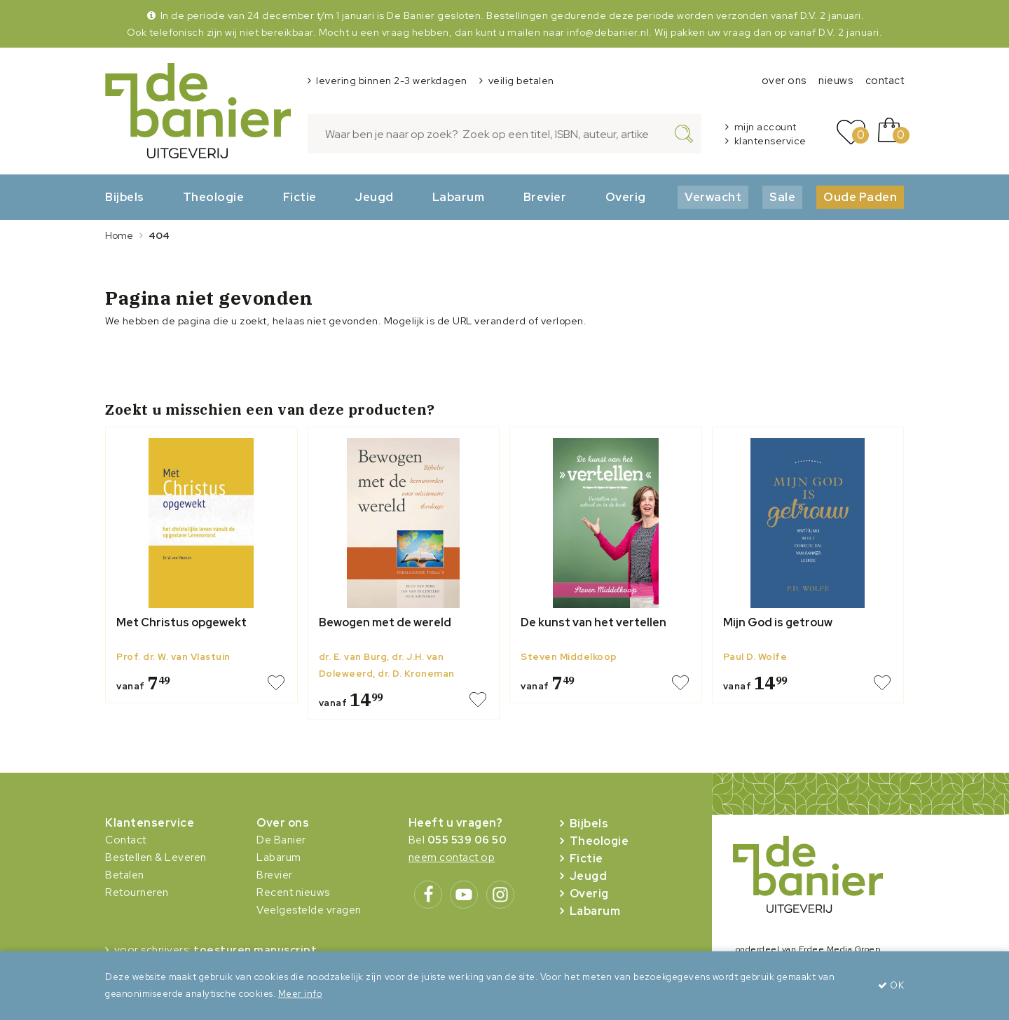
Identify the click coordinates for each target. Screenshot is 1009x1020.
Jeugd (374, 197)
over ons (784, 81)
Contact (125, 840)
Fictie (300, 197)
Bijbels (124, 197)
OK (891, 985)
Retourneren (137, 892)
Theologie (214, 197)
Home (119, 235)
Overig (625, 197)
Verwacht (713, 197)
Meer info (300, 994)
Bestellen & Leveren (156, 857)
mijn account (765, 126)
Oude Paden (860, 197)
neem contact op (452, 857)
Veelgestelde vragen (309, 910)
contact (885, 81)
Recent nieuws (293, 892)
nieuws (835, 81)
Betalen (124, 875)
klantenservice (770, 141)
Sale (782, 197)
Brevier (545, 197)
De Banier (281, 840)
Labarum (458, 197)
